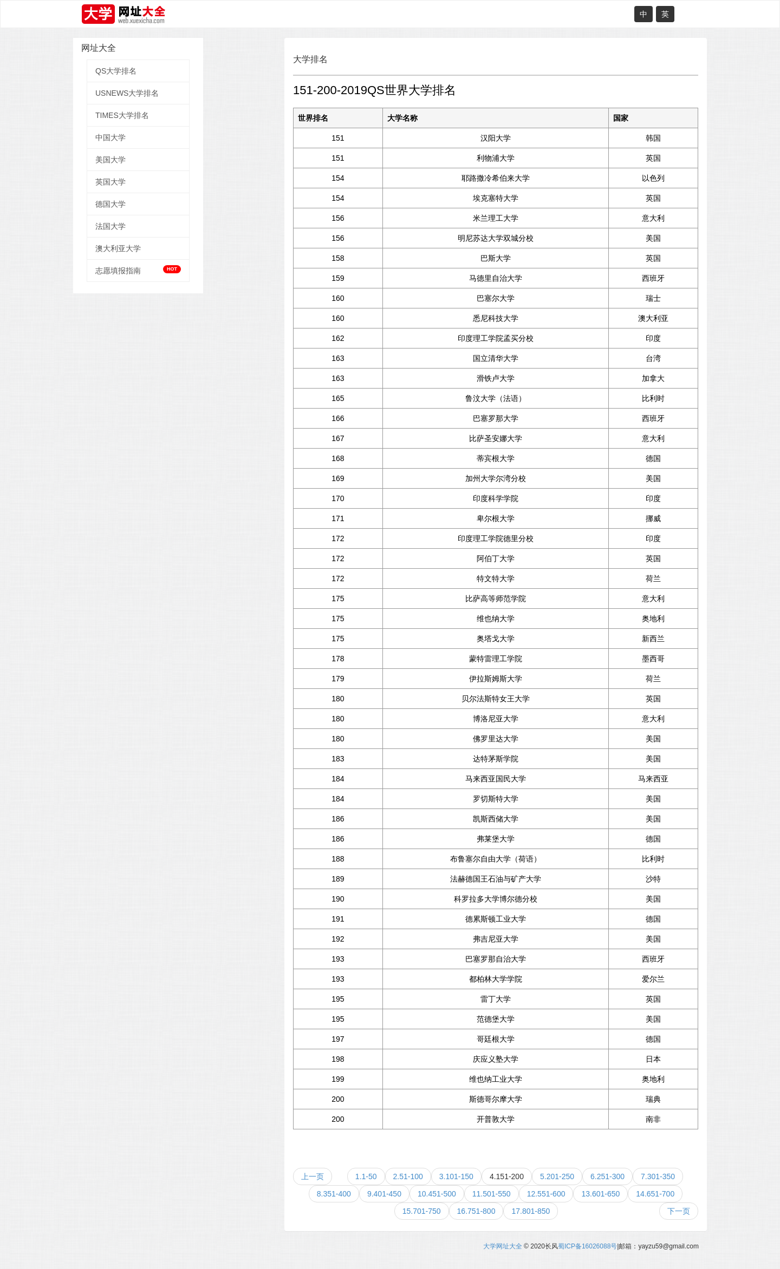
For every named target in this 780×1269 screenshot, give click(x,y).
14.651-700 (655, 1193)
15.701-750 (421, 1211)
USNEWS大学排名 (127, 93)
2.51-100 (408, 1176)
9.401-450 (384, 1193)
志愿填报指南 (138, 270)
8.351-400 (334, 1193)
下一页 (678, 1211)
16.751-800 (476, 1211)
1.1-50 (366, 1176)
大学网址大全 (502, 1246)
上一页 (312, 1176)
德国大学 (110, 204)
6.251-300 (607, 1176)
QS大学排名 (115, 71)
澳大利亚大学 (118, 248)
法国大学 (110, 226)
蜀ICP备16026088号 (587, 1246)
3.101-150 (456, 1176)
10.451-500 (437, 1193)
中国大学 (110, 137)
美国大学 (110, 159)
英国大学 (110, 181)
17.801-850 (530, 1211)
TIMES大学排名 (122, 115)
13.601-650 (600, 1193)
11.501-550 (491, 1193)
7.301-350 (658, 1176)
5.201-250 (557, 1176)
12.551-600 (546, 1193)
